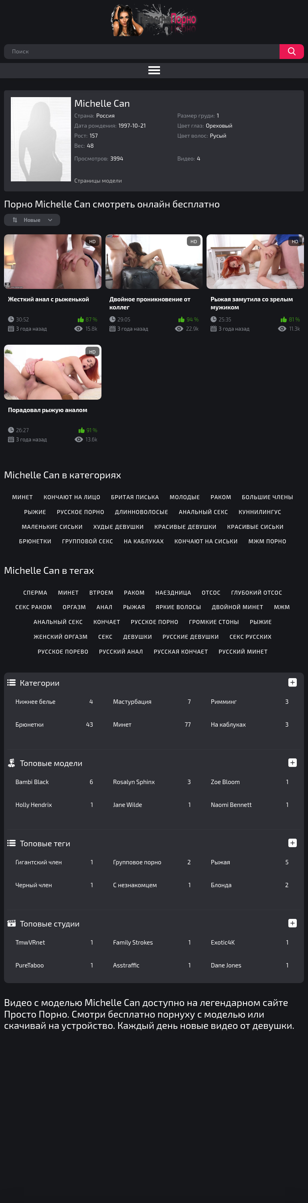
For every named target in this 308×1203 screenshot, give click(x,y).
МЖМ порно (267, 541)
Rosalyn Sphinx (152, 781)
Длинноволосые (141, 511)
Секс (105, 636)
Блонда (250, 884)
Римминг (250, 701)
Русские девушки (191, 636)
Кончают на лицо (72, 497)
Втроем (101, 592)
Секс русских (250, 636)
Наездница (173, 592)
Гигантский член (54, 862)
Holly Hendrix (54, 804)
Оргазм (74, 607)
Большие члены (267, 497)
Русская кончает (181, 651)
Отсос (211, 592)
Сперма (35, 592)
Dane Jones (250, 965)
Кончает (106, 621)
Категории (39, 682)
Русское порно (81, 511)
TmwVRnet (54, 942)
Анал (105, 607)
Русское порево (63, 651)
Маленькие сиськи (52, 526)
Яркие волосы (178, 607)
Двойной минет (237, 607)
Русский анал (121, 651)
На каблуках (250, 724)
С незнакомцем (152, 884)
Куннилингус (260, 511)
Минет (152, 724)
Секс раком (33, 607)
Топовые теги (45, 843)
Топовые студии (49, 923)
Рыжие (35, 511)
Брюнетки (54, 724)
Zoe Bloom (250, 781)
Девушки (137, 636)
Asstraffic (152, 965)
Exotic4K (250, 942)
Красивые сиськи (255, 526)
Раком (221, 497)
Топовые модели (51, 763)
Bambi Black (54, 781)
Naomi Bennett (250, 804)
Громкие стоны (214, 621)
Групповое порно (152, 862)
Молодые (185, 497)
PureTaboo (54, 965)
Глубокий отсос (256, 592)
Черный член (54, 884)
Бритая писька (135, 497)
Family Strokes (152, 942)
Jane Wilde (152, 804)
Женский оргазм (61, 636)
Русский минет (243, 651)
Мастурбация (152, 701)
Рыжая (250, 862)
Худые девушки (118, 526)
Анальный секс (203, 511)
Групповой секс (87, 541)
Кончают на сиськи (206, 541)
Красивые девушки (185, 526)
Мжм (282, 607)
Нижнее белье (54, 701)
